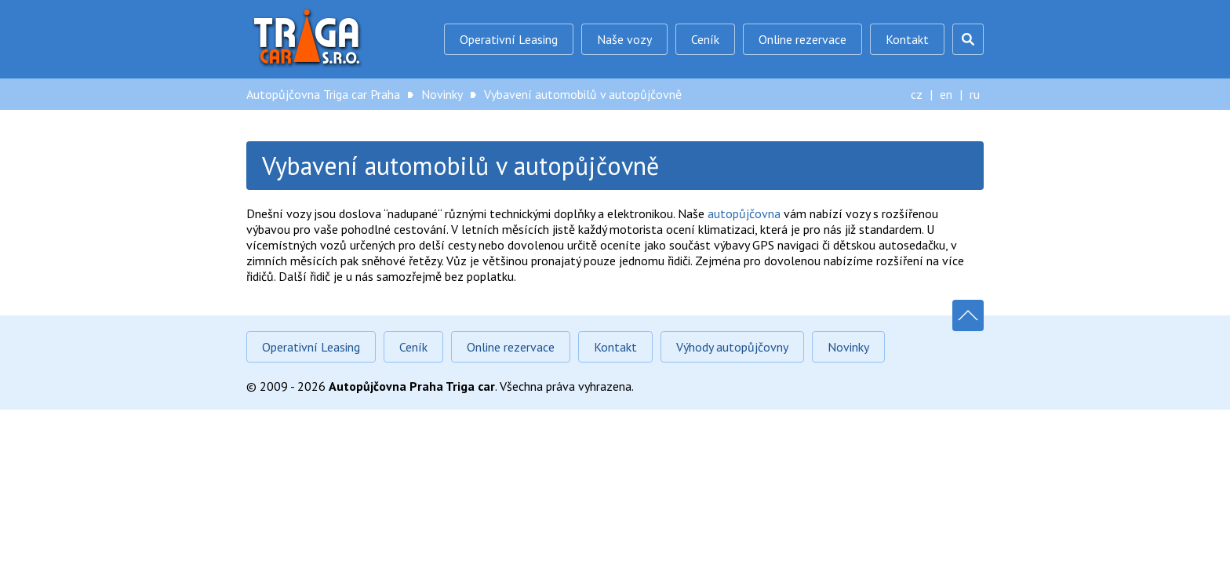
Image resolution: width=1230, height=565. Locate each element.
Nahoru (968, 315)
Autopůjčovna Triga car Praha (309, 39)
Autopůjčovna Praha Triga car (412, 386)
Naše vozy (624, 39)
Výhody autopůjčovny (732, 347)
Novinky (442, 94)
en (946, 94)
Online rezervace (802, 39)
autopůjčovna (744, 213)
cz (917, 94)
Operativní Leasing (509, 39)
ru (975, 94)
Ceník (705, 39)
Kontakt (907, 39)
